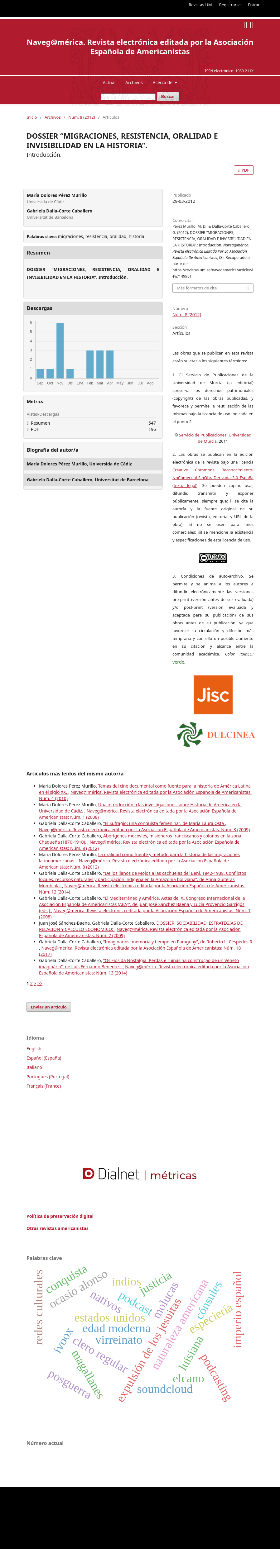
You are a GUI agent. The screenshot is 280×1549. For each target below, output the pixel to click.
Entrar (254, 4)
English (34, 1048)
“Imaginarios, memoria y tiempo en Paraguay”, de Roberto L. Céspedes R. (178, 942)
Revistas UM (200, 4)
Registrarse (230, 4)
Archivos (134, 82)
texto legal (185, 485)
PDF (245, 170)
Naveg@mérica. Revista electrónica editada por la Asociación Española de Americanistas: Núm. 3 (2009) (144, 829)
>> (39, 983)
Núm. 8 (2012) (81, 117)
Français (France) (44, 1086)
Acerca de (162, 82)
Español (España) (44, 1058)
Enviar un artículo (49, 1007)
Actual (109, 82)
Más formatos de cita (197, 288)
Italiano (34, 1067)
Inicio (32, 117)
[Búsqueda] (128, 96)
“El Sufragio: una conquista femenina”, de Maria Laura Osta (164, 823)
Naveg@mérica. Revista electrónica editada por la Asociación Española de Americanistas (140, 46)
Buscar (168, 96)
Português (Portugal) (48, 1077)
